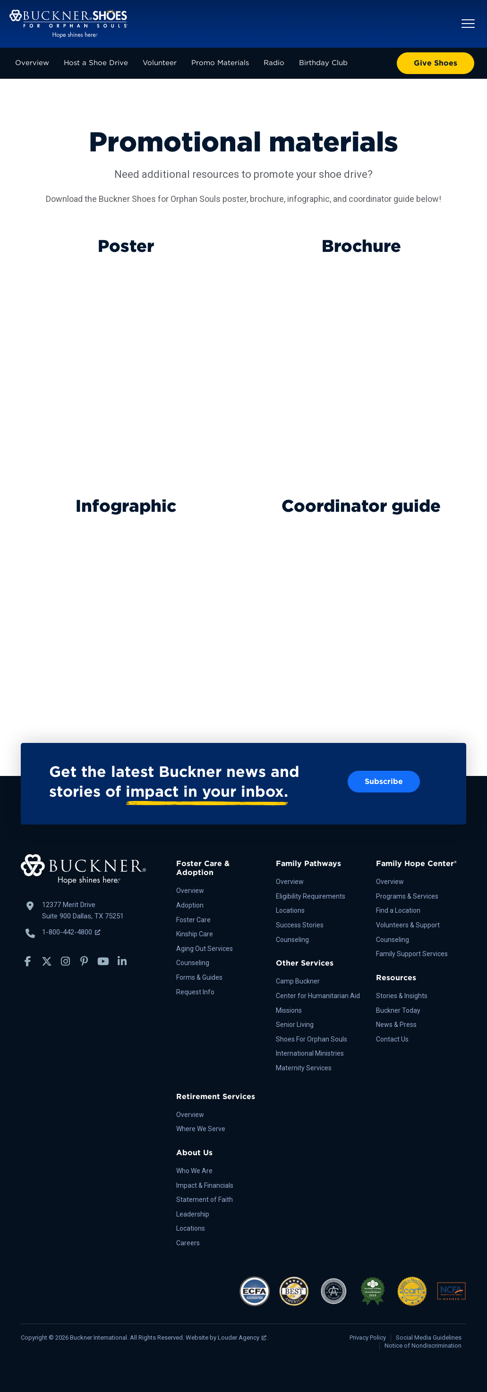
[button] (468, 23)
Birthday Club (323, 62)
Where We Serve (200, 1129)
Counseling (192, 963)
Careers (188, 1243)
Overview (32, 62)
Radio (274, 62)
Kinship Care (194, 934)
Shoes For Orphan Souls (311, 1039)
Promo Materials (220, 62)
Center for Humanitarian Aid (318, 996)
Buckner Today (398, 1010)
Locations (290, 910)
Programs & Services (407, 896)
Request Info (195, 992)
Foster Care (193, 920)
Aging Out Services (204, 948)
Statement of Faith (204, 1199)
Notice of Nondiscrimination (422, 1345)
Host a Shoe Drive (96, 62)
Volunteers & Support (408, 925)
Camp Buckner (298, 981)
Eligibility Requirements (310, 896)
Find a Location (398, 910)
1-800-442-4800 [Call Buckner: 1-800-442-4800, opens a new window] (71, 932)
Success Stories (300, 925)
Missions (289, 1010)
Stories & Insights (401, 996)
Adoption (190, 905)
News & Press (396, 1024)
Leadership (192, 1214)
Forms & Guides (199, 977)
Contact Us (392, 1039)
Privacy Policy (368, 1337)
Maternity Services (304, 1068)
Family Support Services (412, 954)
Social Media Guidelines (428, 1337)
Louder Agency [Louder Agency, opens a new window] (242, 1337)
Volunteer (160, 62)
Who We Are (194, 1171)
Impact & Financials (204, 1185)
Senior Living (295, 1024)
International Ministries (310, 1053)
